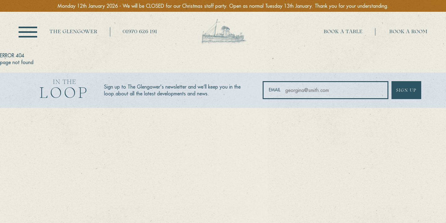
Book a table (343, 31)
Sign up (406, 91)
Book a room (408, 31)
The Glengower (74, 31)
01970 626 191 (140, 31)
